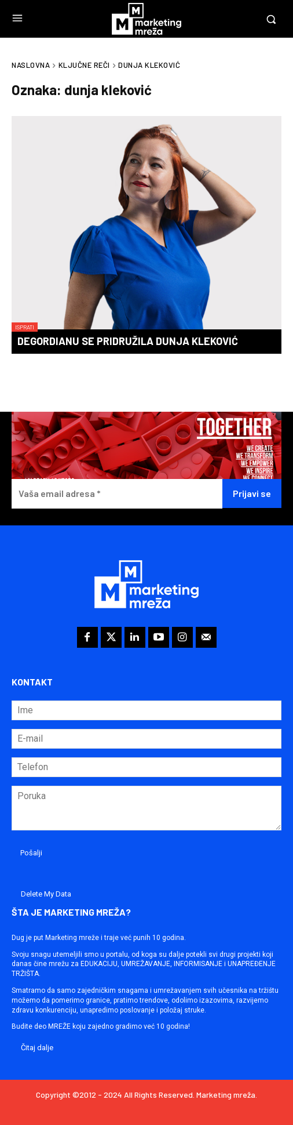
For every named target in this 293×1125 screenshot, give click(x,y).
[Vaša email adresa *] (117, 494)
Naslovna (31, 65)
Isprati (24, 327)
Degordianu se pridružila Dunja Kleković (127, 341)
